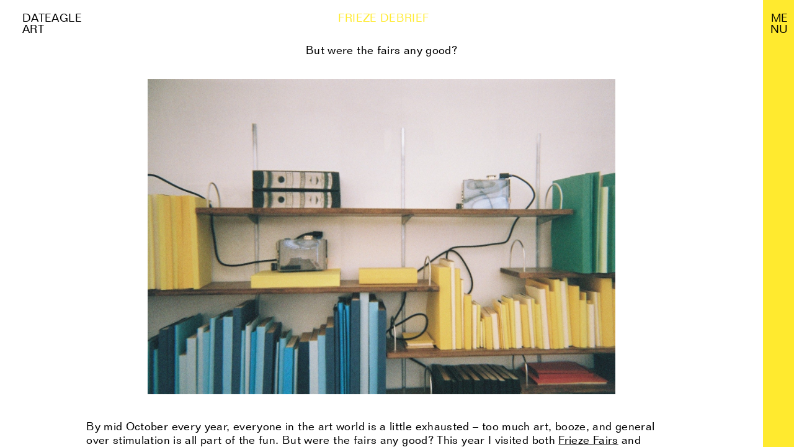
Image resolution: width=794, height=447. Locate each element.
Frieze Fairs (588, 439)
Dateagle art (52, 23)
